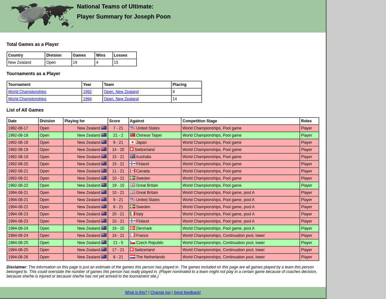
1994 (87, 99)
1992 (87, 91)
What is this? (136, 292)
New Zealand (127, 91)
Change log (160, 292)
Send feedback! (187, 292)
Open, (110, 91)
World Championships (27, 91)
